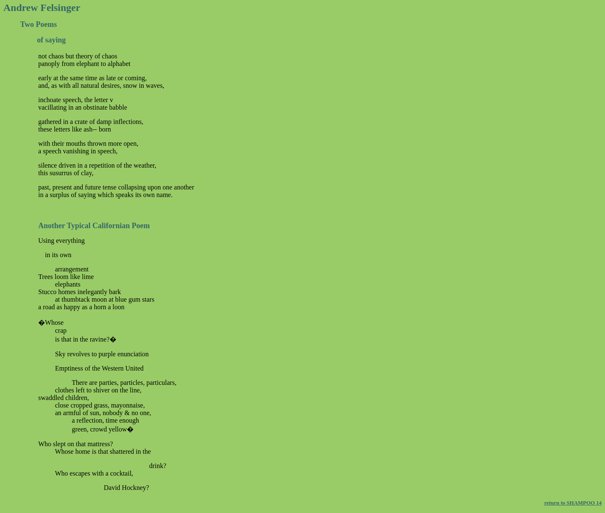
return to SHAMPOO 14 (573, 503)
